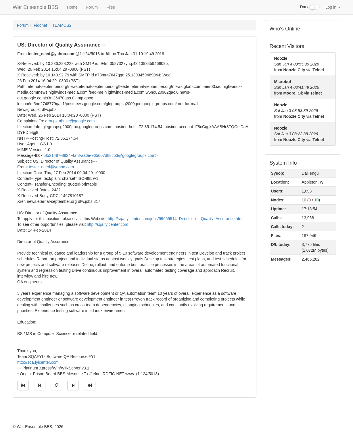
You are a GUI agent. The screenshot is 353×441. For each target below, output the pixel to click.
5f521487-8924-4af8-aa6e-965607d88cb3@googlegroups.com (99, 155)
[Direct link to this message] (56, 385)
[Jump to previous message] (39, 385)
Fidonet (40, 25)
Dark (310, 7)
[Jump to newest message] (89, 385)
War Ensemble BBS (35, 7)
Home (72, 7)
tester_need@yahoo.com (51, 167)
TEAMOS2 (62, 25)
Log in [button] (332, 7)
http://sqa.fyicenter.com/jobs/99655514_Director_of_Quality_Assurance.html (175, 218)
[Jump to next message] (73, 385)
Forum (92, 7)
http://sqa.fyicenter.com (107, 224)
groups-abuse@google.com (70, 121)
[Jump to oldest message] (23, 385)
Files (110, 7)
